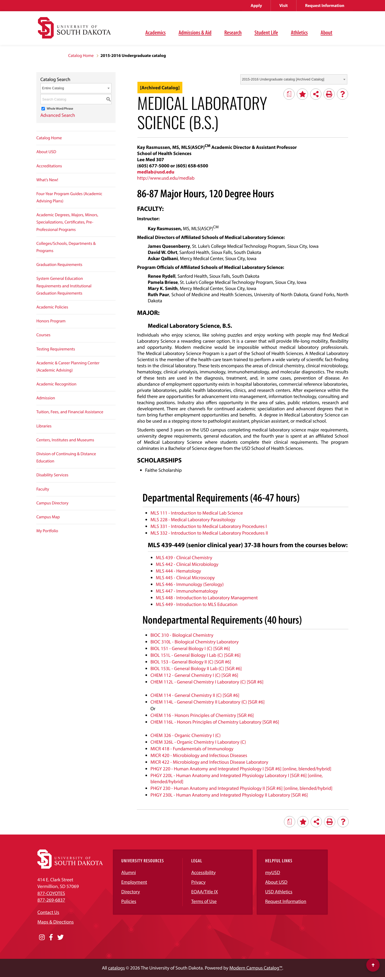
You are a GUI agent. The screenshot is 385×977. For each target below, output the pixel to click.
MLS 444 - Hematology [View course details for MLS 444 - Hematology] (178, 571)
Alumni (128, 872)
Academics (155, 32)
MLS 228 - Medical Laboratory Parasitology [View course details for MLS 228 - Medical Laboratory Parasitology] (193, 519)
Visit (283, 5)
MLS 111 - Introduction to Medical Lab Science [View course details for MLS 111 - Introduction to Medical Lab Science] (197, 513)
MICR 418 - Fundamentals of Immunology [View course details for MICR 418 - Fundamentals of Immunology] (192, 749)
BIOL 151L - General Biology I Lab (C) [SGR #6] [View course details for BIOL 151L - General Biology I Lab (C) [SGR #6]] (196, 655)
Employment (134, 882)
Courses (43, 335)
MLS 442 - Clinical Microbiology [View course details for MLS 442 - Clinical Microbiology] (187, 564)
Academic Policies (52, 307)
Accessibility (203, 872)
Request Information (324, 5)
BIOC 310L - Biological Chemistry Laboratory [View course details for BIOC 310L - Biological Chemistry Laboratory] (195, 642)
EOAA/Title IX (204, 892)
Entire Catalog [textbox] (53, 88)
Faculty (42, 489)
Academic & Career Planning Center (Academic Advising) (67, 366)
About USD (46, 152)
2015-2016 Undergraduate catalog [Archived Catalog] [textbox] (283, 79)
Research (233, 32)
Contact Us (48, 912)
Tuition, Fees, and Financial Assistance (69, 412)
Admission (45, 398)
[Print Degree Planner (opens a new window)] (289, 94)
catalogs (116, 968)
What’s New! (47, 180)
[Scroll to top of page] (373, 965)
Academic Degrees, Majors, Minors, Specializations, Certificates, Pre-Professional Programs (67, 222)
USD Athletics (278, 892)
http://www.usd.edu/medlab (166, 178)
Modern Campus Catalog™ (255, 968)
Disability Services (52, 475)
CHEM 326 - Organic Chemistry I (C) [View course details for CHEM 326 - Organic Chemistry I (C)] (186, 735)
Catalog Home (81, 55)
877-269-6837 (51, 900)
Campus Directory (52, 503)
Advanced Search (57, 115)
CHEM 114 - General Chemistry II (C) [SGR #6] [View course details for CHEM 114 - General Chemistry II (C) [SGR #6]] (195, 695)
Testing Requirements (55, 349)
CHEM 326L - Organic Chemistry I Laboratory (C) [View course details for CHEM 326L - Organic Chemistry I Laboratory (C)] (198, 742)
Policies (128, 901)
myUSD (272, 872)
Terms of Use (204, 901)
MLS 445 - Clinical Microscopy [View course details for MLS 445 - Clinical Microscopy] (185, 577)
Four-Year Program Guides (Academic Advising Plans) (69, 197)
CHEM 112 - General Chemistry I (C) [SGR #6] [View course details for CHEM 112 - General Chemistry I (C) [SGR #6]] (194, 675)
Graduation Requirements (59, 264)
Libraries (44, 426)
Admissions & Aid (195, 32)
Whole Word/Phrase (60, 109)
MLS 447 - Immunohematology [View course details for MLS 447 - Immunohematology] (187, 591)
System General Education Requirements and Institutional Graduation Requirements (63, 286)
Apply (256, 5)
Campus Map (48, 517)
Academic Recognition (56, 384)
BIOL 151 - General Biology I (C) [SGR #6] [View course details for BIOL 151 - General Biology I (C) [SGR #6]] (190, 648)
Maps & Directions (55, 922)
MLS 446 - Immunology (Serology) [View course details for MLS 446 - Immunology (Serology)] (190, 584)
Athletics (299, 32)
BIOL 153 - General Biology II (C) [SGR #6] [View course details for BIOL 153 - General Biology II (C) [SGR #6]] (191, 662)
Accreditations (49, 166)
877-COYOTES (51, 893)
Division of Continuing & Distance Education (66, 457)
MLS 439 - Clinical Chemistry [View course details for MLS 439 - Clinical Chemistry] (184, 557)
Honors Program (51, 321)
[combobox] (293, 79)
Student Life (266, 32)
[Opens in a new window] (42, 937)
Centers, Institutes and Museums (65, 440)
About (326, 32)
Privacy (198, 882)
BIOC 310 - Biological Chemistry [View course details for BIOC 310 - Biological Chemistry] (182, 635)
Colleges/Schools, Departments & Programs (66, 247)
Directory (130, 892)
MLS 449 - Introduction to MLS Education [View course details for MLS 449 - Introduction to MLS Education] (196, 604)
